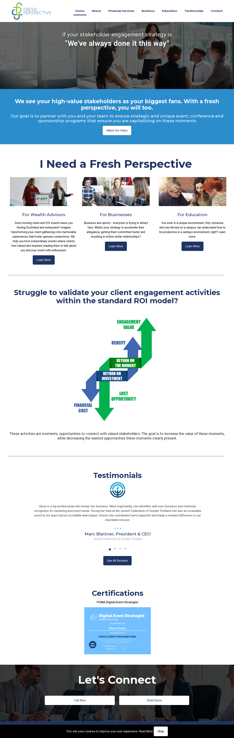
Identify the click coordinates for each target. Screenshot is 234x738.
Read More (146, 731)
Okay (161, 731)
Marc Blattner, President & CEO (118, 533)
